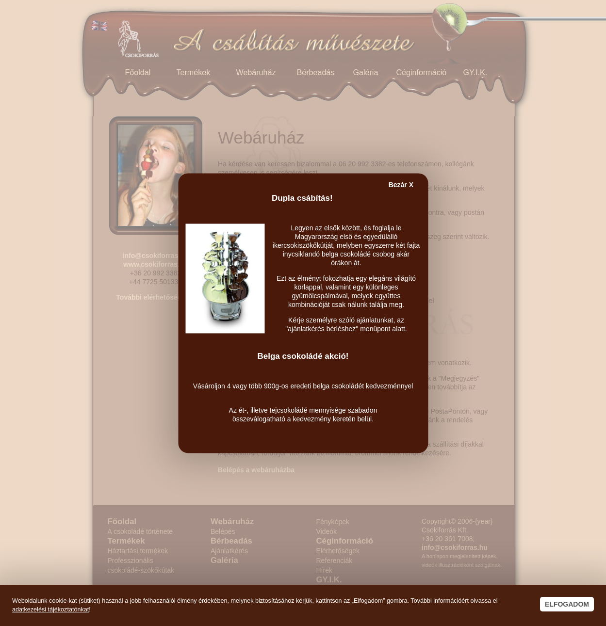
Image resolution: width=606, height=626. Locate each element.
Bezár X (401, 185)
